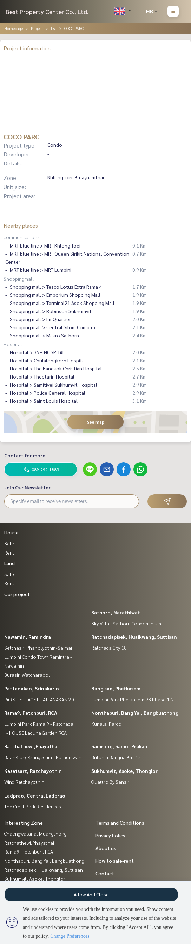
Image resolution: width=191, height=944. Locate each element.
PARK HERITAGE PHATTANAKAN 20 (39, 699)
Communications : (23, 237)
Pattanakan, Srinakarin (31, 688)
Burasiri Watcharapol (27, 674)
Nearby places (21, 225)
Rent (9, 552)
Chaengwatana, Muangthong (35, 833)
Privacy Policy (110, 835)
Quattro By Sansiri (110, 782)
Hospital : (14, 344)
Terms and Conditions (120, 822)
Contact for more (24, 455)
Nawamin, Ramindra (27, 636)
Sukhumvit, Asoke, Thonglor (124, 771)
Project (37, 28)
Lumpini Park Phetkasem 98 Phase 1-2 (132, 699)
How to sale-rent (115, 860)
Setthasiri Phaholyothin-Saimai (38, 647)
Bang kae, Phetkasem (115, 688)
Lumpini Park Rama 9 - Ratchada (38, 723)
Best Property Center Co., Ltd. (47, 11)
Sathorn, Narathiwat (115, 612)
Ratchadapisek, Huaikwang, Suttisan (134, 636)
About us (106, 848)
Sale (9, 543)
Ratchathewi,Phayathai (31, 746)
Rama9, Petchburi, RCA (30, 712)
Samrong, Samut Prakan (119, 746)
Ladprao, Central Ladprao (34, 795)
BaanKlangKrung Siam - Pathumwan (42, 757)
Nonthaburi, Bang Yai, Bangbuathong (134, 712)
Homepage (13, 28)
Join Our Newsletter (27, 487)
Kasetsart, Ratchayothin (33, 771)
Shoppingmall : (20, 278)
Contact (105, 873)
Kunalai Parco (106, 723)
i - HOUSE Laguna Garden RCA (35, 733)
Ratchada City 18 (109, 647)
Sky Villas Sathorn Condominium (126, 623)
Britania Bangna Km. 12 (116, 757)
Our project (17, 594)
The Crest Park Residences (32, 806)
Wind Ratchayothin (24, 782)
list (53, 28)
